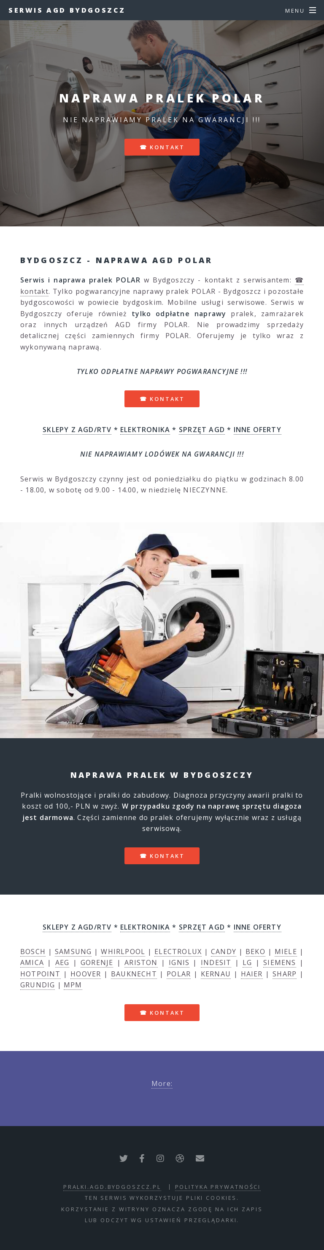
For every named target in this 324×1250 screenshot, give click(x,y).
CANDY (223, 951)
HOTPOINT (40, 973)
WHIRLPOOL (123, 951)
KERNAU (216, 973)
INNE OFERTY (257, 429)
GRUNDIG (37, 984)
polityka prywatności (218, 1187)
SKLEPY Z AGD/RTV (77, 429)
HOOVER (85, 973)
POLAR (179, 973)
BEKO (255, 951)
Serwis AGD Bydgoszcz (67, 10)
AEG (62, 962)
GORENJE (97, 962)
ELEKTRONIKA (145, 429)
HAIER (252, 973)
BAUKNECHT (134, 973)
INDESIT (216, 962)
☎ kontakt (162, 147)
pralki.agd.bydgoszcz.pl (112, 1187)
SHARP (285, 973)
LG (247, 962)
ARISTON (140, 962)
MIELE (286, 951)
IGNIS (179, 962)
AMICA (32, 962)
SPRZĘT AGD (202, 429)
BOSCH (33, 951)
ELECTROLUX (178, 951)
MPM (73, 984)
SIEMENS (279, 962)
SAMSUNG (73, 951)
